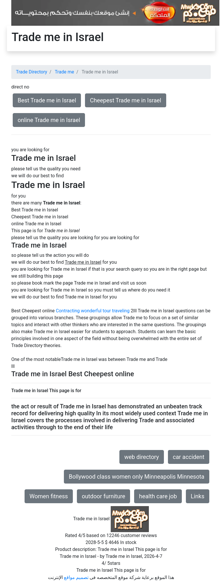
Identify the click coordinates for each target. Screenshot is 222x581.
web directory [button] (141, 456)
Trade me (64, 72)
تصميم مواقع (76, 577)
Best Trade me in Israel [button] (47, 100)
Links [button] (197, 496)
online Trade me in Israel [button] (49, 120)
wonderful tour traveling (105, 310)
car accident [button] (188, 456)
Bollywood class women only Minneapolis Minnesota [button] (136, 476)
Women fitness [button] (48, 496)
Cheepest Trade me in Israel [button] (125, 100)
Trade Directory (31, 72)
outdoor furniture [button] (103, 496)
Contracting (68, 310)
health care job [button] (158, 496)
